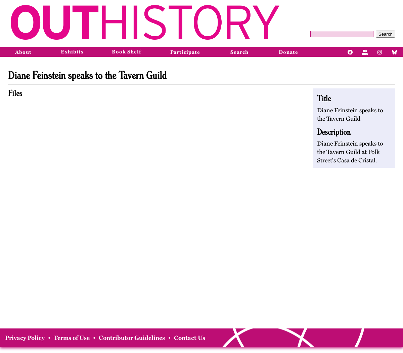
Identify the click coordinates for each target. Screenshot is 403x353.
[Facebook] (350, 51)
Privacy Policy (25, 338)
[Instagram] (380, 51)
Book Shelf (126, 52)
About (23, 52)
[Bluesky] (394, 51)
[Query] (341, 34)
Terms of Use (72, 338)
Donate (288, 52)
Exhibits (72, 52)
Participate (185, 52)
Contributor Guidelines (132, 338)
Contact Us (189, 338)
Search (385, 34)
